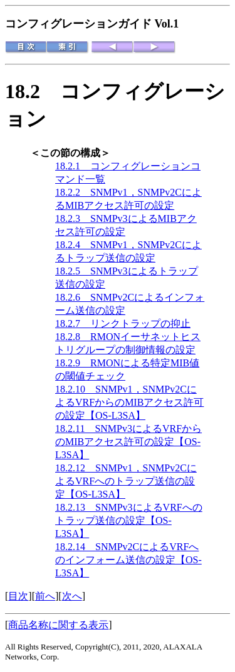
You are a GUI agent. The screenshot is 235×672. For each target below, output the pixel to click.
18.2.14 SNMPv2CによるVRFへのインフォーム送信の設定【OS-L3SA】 (128, 559)
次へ (72, 596)
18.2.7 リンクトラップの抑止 (123, 323)
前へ (45, 596)
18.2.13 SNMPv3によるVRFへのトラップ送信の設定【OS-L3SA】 (128, 520)
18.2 (32, 91)
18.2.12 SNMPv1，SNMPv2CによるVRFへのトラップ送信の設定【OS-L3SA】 (126, 481)
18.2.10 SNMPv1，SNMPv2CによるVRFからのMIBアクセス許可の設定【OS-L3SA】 (129, 402)
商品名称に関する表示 (58, 624)
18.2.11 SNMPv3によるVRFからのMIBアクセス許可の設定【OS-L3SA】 (128, 441)
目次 (18, 596)
